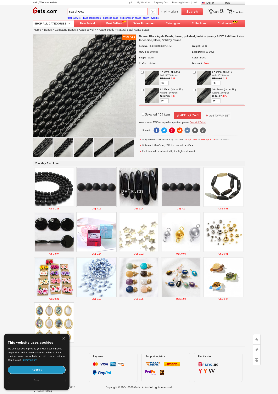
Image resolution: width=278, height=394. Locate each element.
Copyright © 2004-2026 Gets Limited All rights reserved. (139, 387)
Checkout (238, 12)
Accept (37, 369)
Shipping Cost (161, 2)
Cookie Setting (44, 391)
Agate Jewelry (87, 29)
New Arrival (87, 23)
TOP (256, 360)
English (210, 3)
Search (192, 11)
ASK (256, 350)
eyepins (154, 18)
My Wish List (143, 2)
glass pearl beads (91, 18)
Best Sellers (114, 23)
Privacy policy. (29, 360)
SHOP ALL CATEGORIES (50, 23)
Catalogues (173, 23)
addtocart (188, 115)
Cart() (218, 11)
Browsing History (181, 2)
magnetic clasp (110, 18)
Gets (45, 10)
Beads (48, 29)
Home (37, 29)
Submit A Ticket (198, 122)
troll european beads (130, 18)
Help (195, 2)
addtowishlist (217, 115)
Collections (199, 23)
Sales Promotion (143, 23)
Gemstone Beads (65, 29)
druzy (146, 18)
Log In (130, 2)
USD (227, 3)
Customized (225, 23)
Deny (36, 380)
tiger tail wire (74, 18)
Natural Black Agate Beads (133, 29)
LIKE (256, 339)
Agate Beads (106, 29)
